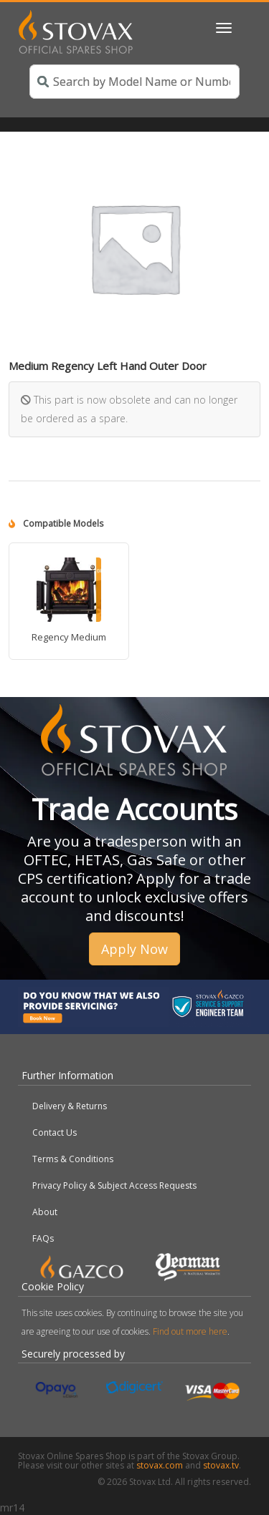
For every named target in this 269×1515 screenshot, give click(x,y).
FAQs (43, 1238)
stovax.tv (221, 1465)
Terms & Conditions (72, 1159)
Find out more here (190, 1331)
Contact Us (54, 1132)
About (44, 1212)
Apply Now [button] (134, 949)
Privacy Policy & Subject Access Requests (114, 1185)
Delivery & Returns (69, 1106)
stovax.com (159, 1465)
